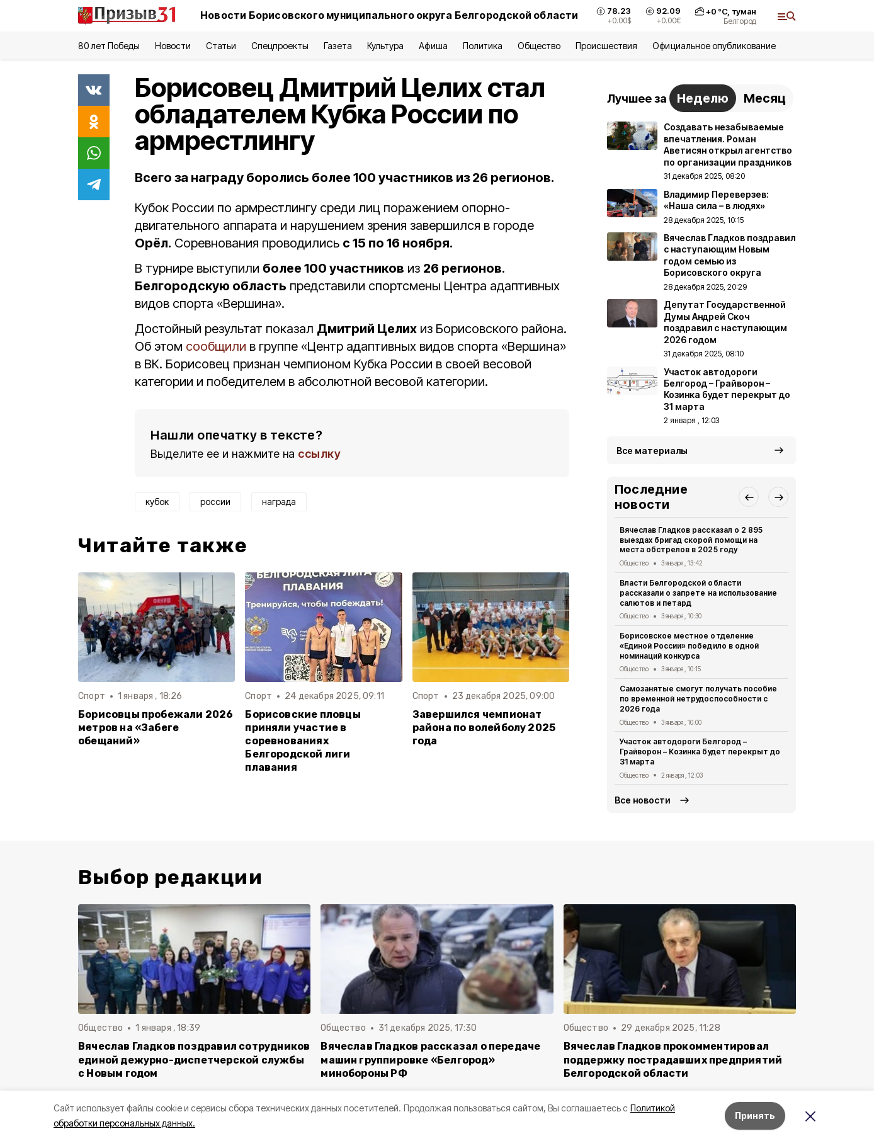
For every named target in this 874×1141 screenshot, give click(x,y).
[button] (749, 497)
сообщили (216, 346)
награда (279, 501)
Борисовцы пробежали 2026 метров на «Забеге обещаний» (156, 727)
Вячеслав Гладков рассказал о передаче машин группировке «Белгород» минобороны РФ (430, 1059)
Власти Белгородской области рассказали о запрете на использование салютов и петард (698, 593)
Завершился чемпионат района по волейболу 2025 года (484, 727)
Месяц (765, 98)
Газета (338, 45)
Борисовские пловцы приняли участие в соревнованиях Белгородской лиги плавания (302, 740)
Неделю (703, 98)
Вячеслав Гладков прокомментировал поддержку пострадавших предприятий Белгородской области (673, 1059)
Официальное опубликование (714, 45)
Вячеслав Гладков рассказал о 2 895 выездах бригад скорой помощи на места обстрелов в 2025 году (691, 540)
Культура (385, 45)
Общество (539, 45)
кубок (157, 501)
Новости (172, 45)
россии (215, 501)
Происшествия (606, 45)
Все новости (643, 800)
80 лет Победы (109, 45)
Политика (482, 45)
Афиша (433, 45)
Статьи (221, 45)
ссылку (319, 453)
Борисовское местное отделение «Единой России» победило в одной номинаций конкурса (689, 646)
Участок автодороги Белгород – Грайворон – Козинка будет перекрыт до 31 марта (700, 751)
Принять (755, 1115)
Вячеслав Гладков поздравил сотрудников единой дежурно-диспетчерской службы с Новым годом (194, 1059)
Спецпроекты (280, 45)
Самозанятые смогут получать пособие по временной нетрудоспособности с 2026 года (698, 698)
